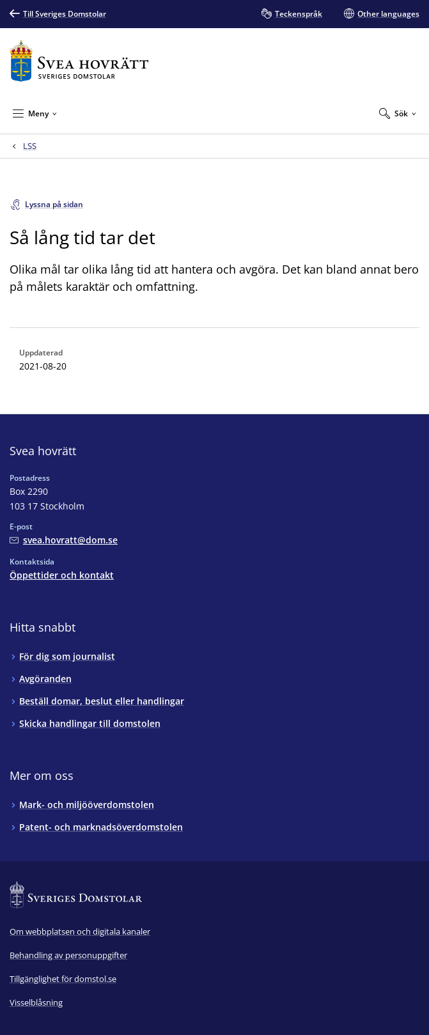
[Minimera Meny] (35, 113)
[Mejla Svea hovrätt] (64, 540)
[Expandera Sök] (397, 113)
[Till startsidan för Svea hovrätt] (79, 61)
